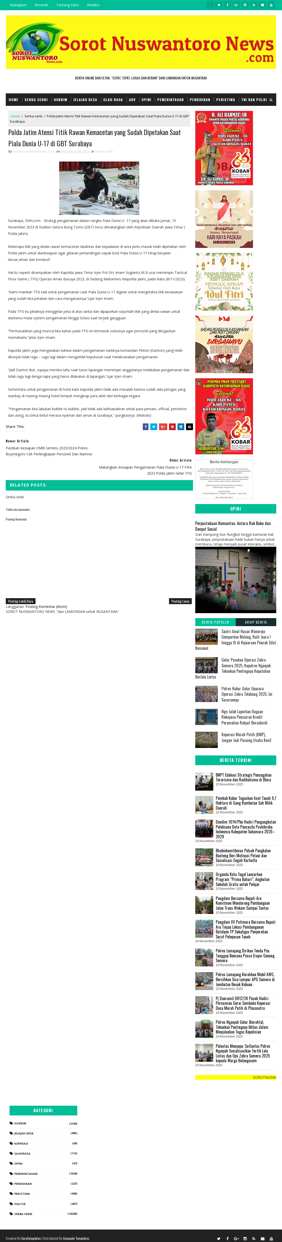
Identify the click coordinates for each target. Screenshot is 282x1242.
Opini (146, 99)
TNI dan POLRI (254, 99)
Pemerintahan (170, 99)
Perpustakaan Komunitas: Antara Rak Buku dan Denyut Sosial (233, 526)
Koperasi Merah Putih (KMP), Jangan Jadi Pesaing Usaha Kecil (246, 737)
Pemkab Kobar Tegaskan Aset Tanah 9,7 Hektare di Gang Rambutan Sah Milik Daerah (246, 803)
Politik (222, 1199)
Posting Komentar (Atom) (46, 587)
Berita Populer (215, 622)
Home (13, 99)
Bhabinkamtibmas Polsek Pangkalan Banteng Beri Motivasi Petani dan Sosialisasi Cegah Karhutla (243, 855)
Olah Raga (113, 99)
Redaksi (93, 4)
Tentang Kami (67, 4)
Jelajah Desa (85, 99)
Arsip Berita (256, 622)
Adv (132, 99)
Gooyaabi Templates (76, 1233)
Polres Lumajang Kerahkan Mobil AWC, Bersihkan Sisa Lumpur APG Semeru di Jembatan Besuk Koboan (245, 979)
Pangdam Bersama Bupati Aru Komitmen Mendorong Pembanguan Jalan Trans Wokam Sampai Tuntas (243, 903)
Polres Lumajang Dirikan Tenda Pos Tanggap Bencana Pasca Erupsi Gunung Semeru (245, 955)
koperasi (223, 1138)
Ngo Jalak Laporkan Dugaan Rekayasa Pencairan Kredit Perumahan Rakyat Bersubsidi (245, 717)
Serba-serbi (33, 116)
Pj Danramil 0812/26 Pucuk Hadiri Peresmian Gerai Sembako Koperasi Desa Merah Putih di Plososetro (243, 1003)
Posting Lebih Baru (20, 582)
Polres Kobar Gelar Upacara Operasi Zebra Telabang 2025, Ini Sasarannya (247, 694)
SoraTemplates (31, 1233)
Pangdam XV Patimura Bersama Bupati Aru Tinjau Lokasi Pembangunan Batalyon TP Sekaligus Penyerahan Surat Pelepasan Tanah (246, 929)
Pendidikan (200, 99)
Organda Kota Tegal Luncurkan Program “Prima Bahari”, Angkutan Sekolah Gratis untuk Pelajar (243, 879)
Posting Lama (177, 582)
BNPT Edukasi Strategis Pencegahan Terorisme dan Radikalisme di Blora (244, 777)
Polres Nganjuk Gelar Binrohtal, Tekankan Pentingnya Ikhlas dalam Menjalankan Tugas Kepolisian (242, 1027)
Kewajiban (18, 4)
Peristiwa (225, 99)
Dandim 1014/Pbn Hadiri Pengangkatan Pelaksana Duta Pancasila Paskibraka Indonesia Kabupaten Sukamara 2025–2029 (246, 829)
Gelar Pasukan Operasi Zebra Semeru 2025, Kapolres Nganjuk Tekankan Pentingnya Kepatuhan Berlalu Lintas (233, 668)
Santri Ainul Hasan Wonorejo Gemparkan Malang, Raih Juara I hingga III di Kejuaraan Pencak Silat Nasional (235, 639)
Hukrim (60, 99)
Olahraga (224, 1148)
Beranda (41, 4)
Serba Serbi (36, 99)
